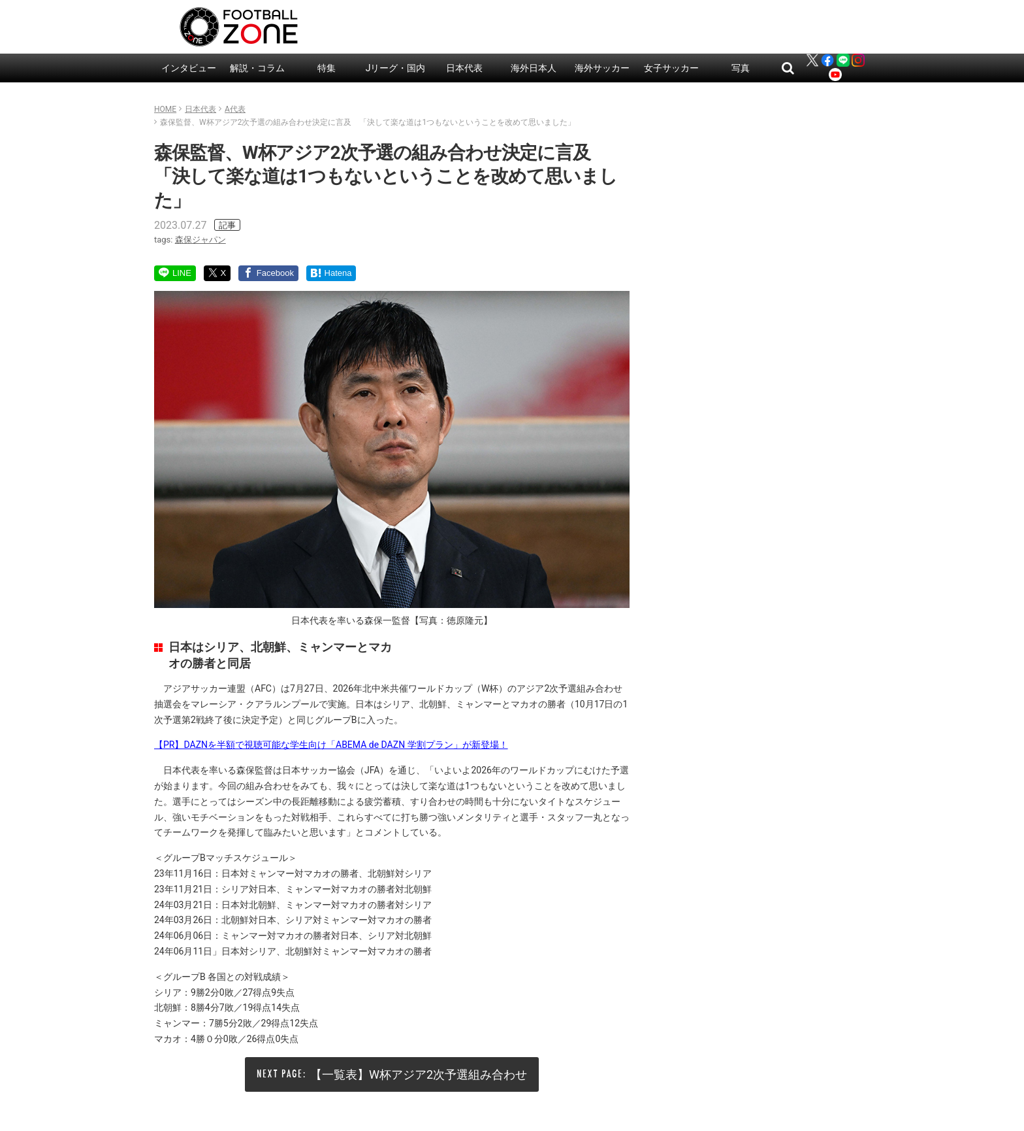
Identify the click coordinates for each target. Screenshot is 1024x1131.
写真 (740, 68)
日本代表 (464, 68)
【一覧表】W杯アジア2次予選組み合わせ (418, 1074)
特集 (326, 68)
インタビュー (188, 68)
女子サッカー (671, 68)
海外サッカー (602, 68)
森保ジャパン (200, 240)
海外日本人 (533, 68)
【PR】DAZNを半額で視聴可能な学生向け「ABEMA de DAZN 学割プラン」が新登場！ (331, 744)
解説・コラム (257, 68)
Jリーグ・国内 (396, 68)
